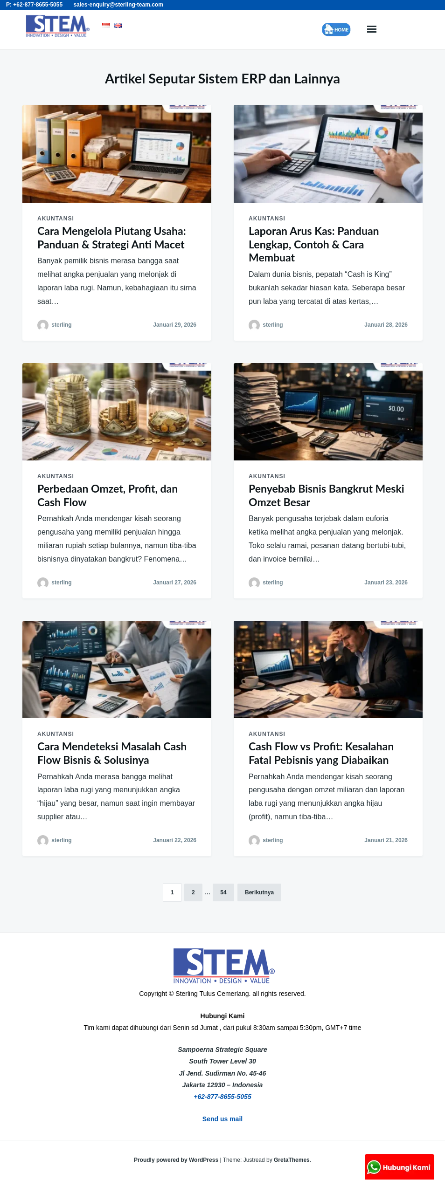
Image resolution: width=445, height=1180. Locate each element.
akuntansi (55, 218)
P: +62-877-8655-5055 (34, 4)
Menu (371, 29)
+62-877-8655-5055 (222, 1096)
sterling (61, 325)
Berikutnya (259, 892)
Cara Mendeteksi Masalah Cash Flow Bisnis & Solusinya (112, 753)
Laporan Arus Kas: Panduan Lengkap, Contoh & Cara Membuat (314, 244)
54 (223, 892)
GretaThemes (292, 1160)
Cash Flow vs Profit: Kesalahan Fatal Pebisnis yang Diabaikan (321, 753)
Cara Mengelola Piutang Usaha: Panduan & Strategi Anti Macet (111, 237)
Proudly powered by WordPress (177, 1160)
